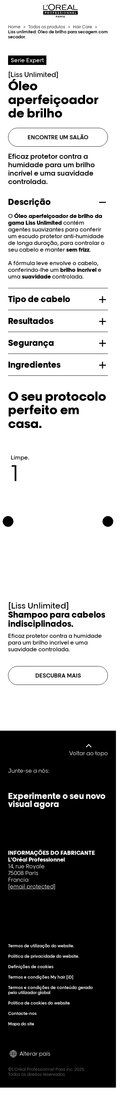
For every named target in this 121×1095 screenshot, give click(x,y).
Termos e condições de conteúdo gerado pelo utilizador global (54, 990)
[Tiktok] (61, 775)
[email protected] (31, 886)
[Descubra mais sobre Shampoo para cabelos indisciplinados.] (58, 675)
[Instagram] (84, 775)
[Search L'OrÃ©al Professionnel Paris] (95, 10)
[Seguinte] (108, 521)
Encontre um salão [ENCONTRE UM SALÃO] (58, 137)
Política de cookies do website (40, 1003)
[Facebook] (15, 775)
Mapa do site (22, 1023)
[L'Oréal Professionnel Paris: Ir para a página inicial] (60, 10)
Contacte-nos (24, 1013)
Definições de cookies (32, 966)
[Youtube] (38, 775)
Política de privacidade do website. (45, 956)
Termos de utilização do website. (42, 945)
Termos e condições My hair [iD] (42, 977)
